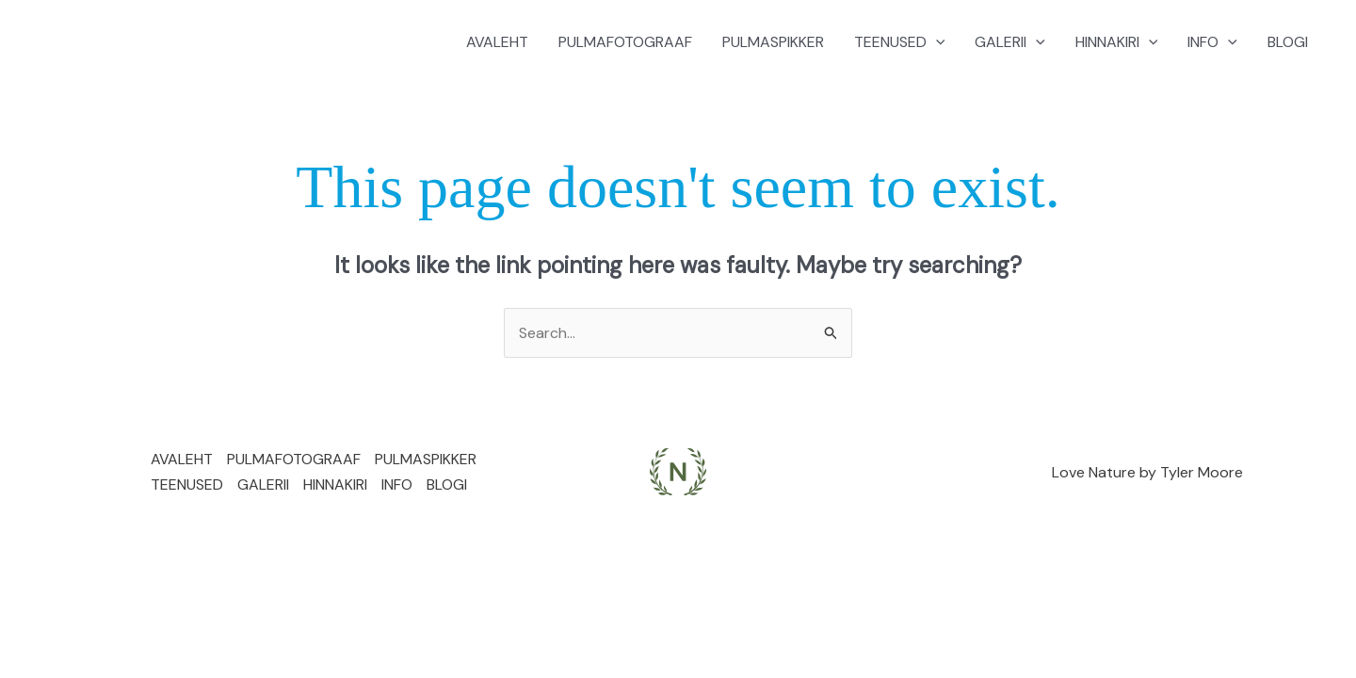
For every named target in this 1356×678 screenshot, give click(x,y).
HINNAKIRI (1116, 42)
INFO (1212, 42)
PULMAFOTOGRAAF (625, 42)
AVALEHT (497, 42)
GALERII (1010, 42)
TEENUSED (899, 42)
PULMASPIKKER (773, 42)
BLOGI (1287, 42)
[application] (936, 42)
